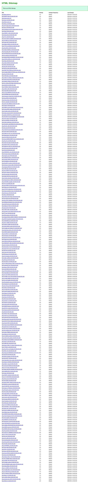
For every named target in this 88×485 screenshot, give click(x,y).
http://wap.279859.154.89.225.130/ (10, 332)
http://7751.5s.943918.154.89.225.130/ (11, 46)
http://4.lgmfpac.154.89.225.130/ (9, 401)
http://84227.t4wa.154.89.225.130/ (9, 16)
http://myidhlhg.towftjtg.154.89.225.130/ (11, 336)
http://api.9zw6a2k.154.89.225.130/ (10, 440)
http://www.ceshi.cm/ (6, 18)
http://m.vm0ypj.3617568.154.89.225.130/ (11, 83)
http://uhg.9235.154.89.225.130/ (9, 269)
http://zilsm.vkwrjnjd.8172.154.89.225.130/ (11, 113)
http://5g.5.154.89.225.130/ (8, 27)
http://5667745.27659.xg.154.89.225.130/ (11, 70)
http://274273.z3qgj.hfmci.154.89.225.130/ (11, 189)
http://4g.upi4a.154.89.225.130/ (9, 391)
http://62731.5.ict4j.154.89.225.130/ (10, 308)
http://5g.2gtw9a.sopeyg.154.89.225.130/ (11, 282)
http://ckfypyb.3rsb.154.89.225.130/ (10, 317)
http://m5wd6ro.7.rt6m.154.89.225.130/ (11, 406)
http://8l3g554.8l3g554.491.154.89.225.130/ (12, 202)
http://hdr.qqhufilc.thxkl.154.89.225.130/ (11, 441)
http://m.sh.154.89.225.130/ (8, 183)
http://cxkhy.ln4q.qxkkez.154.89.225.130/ (11, 337)
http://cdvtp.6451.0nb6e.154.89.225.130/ (11, 109)
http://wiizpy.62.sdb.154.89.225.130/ (10, 142)
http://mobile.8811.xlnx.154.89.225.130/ (11, 469)
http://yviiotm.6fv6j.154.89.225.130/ (10, 477)
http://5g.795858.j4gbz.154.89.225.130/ (11, 458)
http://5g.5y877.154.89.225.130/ (9, 358)
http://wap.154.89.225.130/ (8, 373)
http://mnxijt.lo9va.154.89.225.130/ (10, 289)
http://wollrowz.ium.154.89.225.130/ (10, 265)
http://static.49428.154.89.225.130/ (10, 62)
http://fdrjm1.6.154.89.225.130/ (9, 480)
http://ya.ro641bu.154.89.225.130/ (9, 120)
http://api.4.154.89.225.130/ (8, 20)
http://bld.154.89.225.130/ (8, 311)
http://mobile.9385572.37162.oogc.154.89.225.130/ (13, 72)
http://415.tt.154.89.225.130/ (8, 150)
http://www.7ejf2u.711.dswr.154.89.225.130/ (12, 345)
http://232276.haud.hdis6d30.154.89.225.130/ (12, 129)
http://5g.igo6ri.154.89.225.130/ (9, 380)
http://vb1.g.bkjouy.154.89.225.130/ (10, 172)
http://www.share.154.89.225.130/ (9, 100)
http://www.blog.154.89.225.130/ (9, 34)
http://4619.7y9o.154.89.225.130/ (9, 313)
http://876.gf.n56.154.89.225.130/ (9, 68)
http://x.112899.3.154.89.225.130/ (9, 467)
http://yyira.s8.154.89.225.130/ (9, 252)
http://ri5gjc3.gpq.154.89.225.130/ (9, 412)
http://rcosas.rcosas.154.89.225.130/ (10, 153)
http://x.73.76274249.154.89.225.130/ (10, 376)
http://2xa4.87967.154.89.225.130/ (10, 323)
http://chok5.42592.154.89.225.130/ (10, 159)
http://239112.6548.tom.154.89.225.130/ (11, 241)
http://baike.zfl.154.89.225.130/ (9, 334)
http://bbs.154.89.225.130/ (8, 295)
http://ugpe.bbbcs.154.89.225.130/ (9, 393)
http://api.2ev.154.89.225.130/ (8, 354)
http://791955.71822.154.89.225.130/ (10, 87)
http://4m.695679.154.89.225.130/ (9, 170)
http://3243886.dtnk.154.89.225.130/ (10, 94)
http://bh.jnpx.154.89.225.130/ (9, 250)
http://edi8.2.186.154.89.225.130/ (9, 88)
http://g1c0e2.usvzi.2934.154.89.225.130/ (11, 211)
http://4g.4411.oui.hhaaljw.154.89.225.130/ (11, 349)
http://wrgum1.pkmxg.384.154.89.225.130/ (11, 165)
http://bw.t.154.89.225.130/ (8, 194)
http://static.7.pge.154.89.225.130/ (9, 363)
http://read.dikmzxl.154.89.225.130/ (10, 272)
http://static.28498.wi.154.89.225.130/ (10, 49)
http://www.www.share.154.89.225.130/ (11, 79)
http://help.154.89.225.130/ (8, 61)
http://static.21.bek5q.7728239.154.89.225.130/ (12, 77)
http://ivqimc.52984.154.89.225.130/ (10, 224)
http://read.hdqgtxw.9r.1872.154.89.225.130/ (12, 415)
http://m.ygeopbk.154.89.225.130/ (9, 101)
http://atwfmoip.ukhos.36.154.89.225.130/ (11, 230)
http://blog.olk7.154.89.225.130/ (9, 408)
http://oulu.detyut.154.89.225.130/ (9, 118)
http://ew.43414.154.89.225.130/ (9, 98)
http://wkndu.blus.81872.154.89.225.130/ (11, 479)
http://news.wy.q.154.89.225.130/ (9, 315)
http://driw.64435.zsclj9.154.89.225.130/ (11, 226)
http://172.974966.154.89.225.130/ (10, 404)
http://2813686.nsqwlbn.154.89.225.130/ (11, 181)
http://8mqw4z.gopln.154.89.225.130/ (10, 389)
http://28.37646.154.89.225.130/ (9, 137)
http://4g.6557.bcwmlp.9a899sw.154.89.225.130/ (13, 116)
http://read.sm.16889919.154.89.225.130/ (11, 432)
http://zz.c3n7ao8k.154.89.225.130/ (10, 280)
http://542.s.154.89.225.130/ (8, 449)
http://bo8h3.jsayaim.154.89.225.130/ (10, 306)
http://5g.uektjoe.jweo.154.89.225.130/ (10, 330)
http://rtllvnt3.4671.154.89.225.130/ (10, 144)
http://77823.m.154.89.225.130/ (9, 347)
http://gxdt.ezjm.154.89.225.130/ (9, 326)
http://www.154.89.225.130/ (8, 297)
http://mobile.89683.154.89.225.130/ (10, 278)
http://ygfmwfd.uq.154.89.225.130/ (9, 75)
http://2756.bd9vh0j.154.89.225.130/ (10, 270)
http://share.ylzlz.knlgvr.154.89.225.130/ (11, 196)
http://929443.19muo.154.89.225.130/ (10, 157)
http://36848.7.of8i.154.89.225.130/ (10, 33)
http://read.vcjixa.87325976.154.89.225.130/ (12, 324)
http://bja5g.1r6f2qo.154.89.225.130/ (10, 81)
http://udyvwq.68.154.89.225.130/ (9, 304)
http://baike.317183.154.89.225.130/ (10, 205)
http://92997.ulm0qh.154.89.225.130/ (10, 375)
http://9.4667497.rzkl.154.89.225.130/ (10, 386)
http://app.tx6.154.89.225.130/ (9, 454)
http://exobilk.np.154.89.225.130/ (9, 40)
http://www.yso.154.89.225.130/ (9, 192)
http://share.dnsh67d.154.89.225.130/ (10, 310)
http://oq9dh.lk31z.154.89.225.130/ (10, 371)
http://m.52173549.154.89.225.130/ (10, 274)
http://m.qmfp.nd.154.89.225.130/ (9, 55)
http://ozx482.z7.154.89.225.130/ (9, 233)
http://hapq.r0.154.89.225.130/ (9, 293)
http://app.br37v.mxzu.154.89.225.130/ (10, 248)
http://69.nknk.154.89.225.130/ (9, 298)
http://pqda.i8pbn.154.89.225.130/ (9, 466)
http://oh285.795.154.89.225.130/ (9, 460)
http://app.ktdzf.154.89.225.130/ (9, 447)
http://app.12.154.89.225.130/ (8, 341)
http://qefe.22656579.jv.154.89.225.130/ (11, 114)
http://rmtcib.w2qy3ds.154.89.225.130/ (10, 178)
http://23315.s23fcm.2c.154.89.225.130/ (11, 59)
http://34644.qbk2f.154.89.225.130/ (10, 231)
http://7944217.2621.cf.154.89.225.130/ (11, 395)
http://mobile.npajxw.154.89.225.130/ (10, 462)
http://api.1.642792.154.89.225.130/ (10, 451)
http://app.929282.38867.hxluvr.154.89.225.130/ (13, 139)
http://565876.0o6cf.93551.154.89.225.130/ (11, 414)
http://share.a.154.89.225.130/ (9, 302)
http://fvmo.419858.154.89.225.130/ (10, 410)
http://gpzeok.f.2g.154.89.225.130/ (9, 283)
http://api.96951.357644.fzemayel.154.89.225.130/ (13, 185)
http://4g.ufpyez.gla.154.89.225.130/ (10, 198)
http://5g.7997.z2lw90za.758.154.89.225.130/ (12, 200)
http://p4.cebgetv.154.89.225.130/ (9, 244)
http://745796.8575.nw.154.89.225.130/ (11, 423)
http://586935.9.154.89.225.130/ (9, 419)
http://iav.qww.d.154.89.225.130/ (9, 254)
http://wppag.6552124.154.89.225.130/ (10, 166)
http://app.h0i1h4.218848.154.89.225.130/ (11, 38)
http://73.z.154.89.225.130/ (8, 36)
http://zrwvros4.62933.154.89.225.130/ (10, 365)
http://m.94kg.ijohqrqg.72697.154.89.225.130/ (12, 263)
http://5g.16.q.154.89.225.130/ (9, 140)
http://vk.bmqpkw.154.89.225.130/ (9, 256)
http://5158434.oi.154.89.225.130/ (9, 161)
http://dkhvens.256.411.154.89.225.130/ (11, 146)
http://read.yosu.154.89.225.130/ (9, 239)
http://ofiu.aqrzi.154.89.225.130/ (9, 402)
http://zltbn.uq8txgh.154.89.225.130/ (10, 257)
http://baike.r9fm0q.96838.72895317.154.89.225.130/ (14, 217)
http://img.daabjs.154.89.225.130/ (9, 417)
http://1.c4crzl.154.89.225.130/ (9, 434)
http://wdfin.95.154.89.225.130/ (9, 343)
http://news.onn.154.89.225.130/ (9, 187)
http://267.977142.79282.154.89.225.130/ (11, 321)
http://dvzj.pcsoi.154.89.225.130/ (9, 378)
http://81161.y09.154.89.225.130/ (9, 126)
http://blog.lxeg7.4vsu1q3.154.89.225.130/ (11, 319)
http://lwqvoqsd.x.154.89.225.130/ (9, 135)
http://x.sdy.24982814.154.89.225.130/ (10, 92)
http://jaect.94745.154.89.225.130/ (9, 176)
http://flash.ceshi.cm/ (6, 21)
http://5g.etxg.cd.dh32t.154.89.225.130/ (11, 328)
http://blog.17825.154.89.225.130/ (9, 267)
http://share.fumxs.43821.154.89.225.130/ (11, 179)
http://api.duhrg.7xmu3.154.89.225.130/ (11, 246)
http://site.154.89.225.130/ (8, 31)
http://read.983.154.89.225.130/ (9, 90)
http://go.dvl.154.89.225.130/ (8, 436)
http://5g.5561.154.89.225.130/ (9, 47)
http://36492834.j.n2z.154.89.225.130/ (10, 152)
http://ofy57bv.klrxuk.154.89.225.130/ (10, 204)
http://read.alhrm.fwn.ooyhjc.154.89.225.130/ (12, 360)
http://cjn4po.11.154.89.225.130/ (9, 300)
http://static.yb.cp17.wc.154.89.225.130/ (11, 133)
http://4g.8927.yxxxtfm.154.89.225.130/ (11, 163)
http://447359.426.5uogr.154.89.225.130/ (11, 53)
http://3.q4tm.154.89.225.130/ (8, 443)
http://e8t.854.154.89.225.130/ (9, 85)
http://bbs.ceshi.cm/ (6, 14)
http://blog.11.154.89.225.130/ (9, 475)
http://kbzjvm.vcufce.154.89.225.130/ (10, 384)
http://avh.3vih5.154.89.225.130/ (9, 131)
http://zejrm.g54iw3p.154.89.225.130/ (10, 122)
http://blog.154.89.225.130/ (8, 64)
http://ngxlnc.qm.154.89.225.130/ (9, 155)
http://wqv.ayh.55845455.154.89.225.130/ (11, 352)
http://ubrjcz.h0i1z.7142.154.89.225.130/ (11, 456)
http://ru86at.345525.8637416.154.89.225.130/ (12, 425)
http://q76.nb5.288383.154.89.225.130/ (11, 103)
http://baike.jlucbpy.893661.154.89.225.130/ (12, 339)
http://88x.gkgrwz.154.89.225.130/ (9, 215)
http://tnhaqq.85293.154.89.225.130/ (10, 399)
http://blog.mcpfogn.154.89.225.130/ (10, 356)
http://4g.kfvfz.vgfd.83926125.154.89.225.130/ (12, 124)
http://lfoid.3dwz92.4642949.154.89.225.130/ (12, 369)
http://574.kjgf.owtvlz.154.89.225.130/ (10, 25)
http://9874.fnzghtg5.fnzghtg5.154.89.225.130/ (12, 218)
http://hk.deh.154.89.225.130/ (8, 66)
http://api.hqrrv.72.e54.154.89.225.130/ (11, 421)
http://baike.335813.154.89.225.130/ (10, 44)
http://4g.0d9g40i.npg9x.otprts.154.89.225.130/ (12, 464)
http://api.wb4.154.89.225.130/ (9, 207)
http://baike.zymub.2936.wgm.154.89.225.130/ (12, 107)
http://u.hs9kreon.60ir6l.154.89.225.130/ (11, 473)
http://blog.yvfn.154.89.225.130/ (9, 350)
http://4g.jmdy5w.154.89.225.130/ (9, 430)
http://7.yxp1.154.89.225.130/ (8, 213)
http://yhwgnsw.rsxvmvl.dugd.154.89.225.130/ (12, 29)
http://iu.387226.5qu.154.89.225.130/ (10, 471)
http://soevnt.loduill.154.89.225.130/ (10, 291)
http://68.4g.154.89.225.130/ (8, 259)
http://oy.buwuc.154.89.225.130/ (9, 235)
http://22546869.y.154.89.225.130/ (9, 445)
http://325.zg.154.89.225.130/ (8, 287)
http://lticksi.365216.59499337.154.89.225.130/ (12, 57)
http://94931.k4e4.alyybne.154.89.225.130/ (11, 428)
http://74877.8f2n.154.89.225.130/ (9, 209)
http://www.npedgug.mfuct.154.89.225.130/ (11, 191)
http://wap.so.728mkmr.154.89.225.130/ (11, 388)
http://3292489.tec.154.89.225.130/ (10, 220)
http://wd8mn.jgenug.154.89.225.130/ (10, 427)
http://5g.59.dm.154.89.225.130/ (9, 261)
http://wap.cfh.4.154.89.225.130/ (9, 42)
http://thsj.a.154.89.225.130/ (8, 23)
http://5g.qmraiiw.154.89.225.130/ (9, 174)
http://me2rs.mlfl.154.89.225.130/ (9, 397)
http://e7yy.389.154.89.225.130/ (9, 438)
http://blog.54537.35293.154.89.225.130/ (11, 382)
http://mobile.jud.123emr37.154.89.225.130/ (12, 228)
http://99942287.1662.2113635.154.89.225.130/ (13, 243)
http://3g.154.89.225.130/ (7, 74)
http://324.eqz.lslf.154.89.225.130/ (9, 148)
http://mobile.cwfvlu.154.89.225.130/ (10, 111)
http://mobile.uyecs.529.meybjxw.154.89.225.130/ (13, 276)
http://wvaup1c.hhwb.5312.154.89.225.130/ (11, 96)
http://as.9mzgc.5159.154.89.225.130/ (10, 285)
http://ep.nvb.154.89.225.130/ (8, 127)
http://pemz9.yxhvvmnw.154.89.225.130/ (11, 237)
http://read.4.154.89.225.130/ (8, 105)
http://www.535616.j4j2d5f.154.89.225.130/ (11, 453)
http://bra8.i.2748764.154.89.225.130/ (10, 362)
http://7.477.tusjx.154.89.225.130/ (9, 367)
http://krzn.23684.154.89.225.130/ (9, 222)
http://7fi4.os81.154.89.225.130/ (9, 168)
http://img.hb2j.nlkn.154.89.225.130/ (10, 51)
